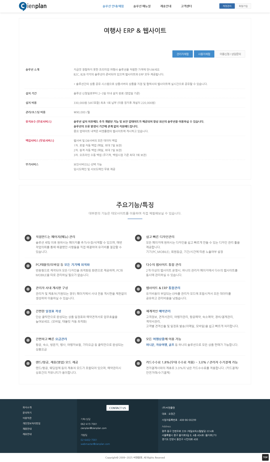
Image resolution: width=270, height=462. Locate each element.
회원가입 (243, 6)
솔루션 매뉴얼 (142, 6)
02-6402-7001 (89, 439)
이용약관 (27, 418)
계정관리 (227, 6)
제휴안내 (165, 6)
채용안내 (27, 428)
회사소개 (27, 407)
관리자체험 (183, 54)
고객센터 (186, 6)
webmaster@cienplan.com (95, 443)
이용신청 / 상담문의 (230, 54)
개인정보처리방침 (31, 423)
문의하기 (27, 412)
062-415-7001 (89, 424)
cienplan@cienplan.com (94, 428)
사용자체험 (204, 54)
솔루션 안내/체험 (113, 6)
